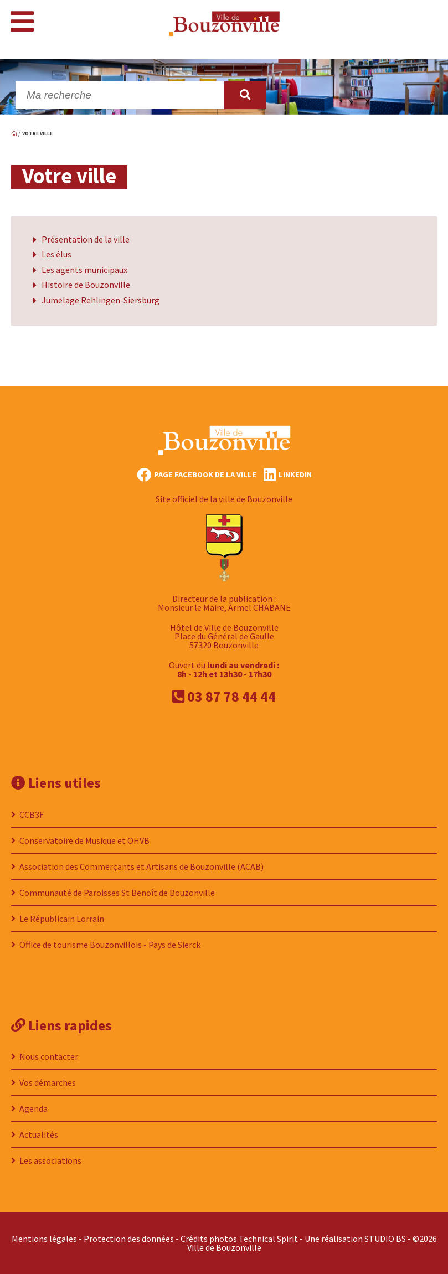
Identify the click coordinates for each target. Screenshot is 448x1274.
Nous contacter (48, 1056)
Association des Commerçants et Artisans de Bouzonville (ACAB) (141, 866)
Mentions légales (44, 1238)
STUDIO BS (385, 1238)
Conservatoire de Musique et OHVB (84, 840)
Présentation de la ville (86, 239)
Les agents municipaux (84, 269)
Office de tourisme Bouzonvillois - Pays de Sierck (109, 944)
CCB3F (31, 814)
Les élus (56, 254)
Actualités (38, 1134)
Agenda (33, 1108)
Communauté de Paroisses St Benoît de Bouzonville (117, 892)
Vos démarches (47, 1082)
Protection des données (129, 1238)
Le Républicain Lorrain (61, 918)
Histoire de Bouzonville (86, 284)
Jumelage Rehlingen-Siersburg (100, 300)
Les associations (50, 1160)
